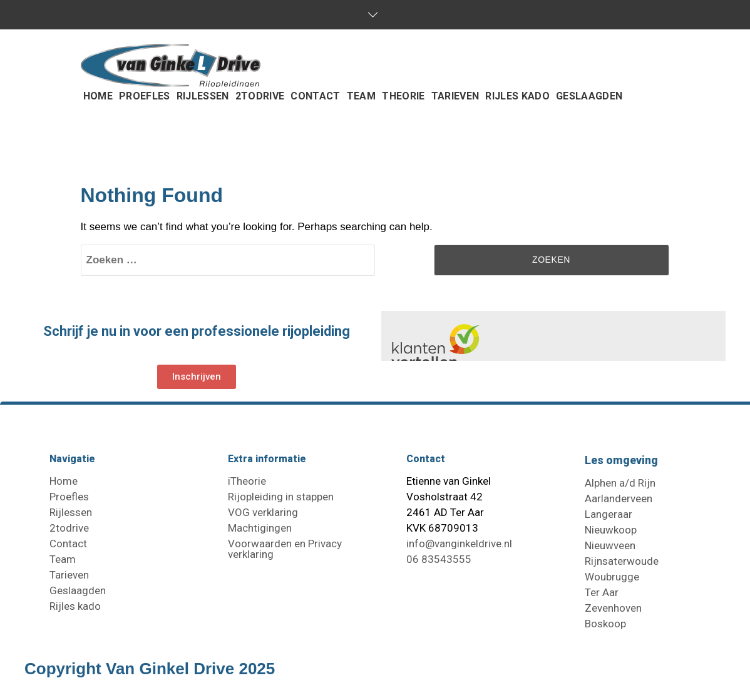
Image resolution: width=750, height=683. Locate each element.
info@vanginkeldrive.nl (459, 543)
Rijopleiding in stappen (281, 496)
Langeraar (608, 514)
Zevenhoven (613, 608)
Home (63, 481)
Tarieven (69, 575)
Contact (68, 543)
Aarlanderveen (618, 498)
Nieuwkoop (611, 530)
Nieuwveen (610, 545)
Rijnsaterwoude (622, 561)
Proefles (69, 496)
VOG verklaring (263, 512)
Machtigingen (260, 528)
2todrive (69, 528)
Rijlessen (70, 512)
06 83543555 (438, 559)
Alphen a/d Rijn (620, 483)
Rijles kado (75, 606)
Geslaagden (77, 590)
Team (62, 559)
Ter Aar (602, 592)
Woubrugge (612, 576)
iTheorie (247, 481)
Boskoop (605, 623)
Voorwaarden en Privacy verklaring (285, 548)
